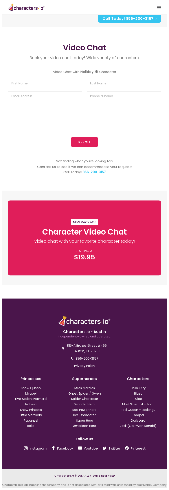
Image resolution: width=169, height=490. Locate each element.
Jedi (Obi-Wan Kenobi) (138, 426)
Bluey (138, 393)
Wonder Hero (84, 404)
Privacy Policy (84, 366)
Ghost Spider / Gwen (84, 393)
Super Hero (84, 420)
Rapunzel (31, 420)
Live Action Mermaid (31, 399)
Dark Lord (138, 420)
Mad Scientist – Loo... (138, 404)
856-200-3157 (94, 172)
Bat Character (84, 415)
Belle (30, 426)
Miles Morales (84, 388)
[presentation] (84, 119)
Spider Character (84, 399)
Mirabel (31, 393)
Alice (138, 399)
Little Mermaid (31, 415)
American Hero (84, 426)
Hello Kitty (138, 388)
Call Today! (130, 18)
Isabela (31, 404)
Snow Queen (31, 388)
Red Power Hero (84, 410)
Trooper (138, 415)
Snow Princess (31, 410)
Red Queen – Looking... (138, 410)
